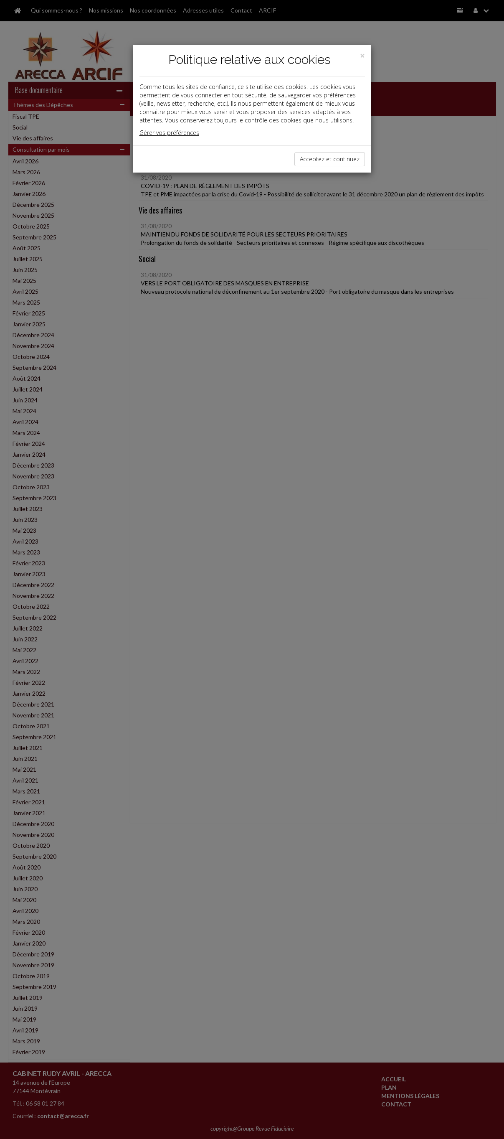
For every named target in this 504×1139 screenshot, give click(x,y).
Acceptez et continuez (330, 159)
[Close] (362, 55)
